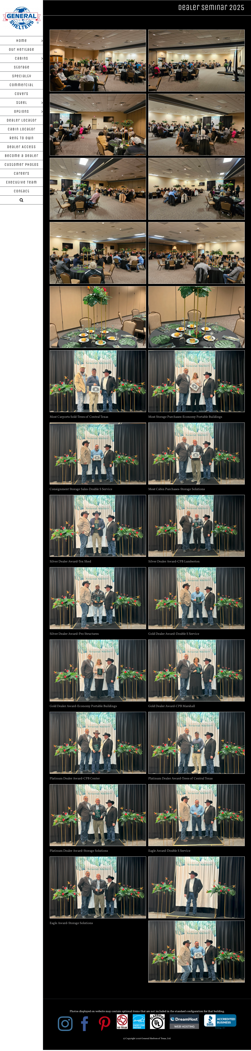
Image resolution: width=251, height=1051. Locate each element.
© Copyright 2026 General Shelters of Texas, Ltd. (147, 1038)
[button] (21, 200)
